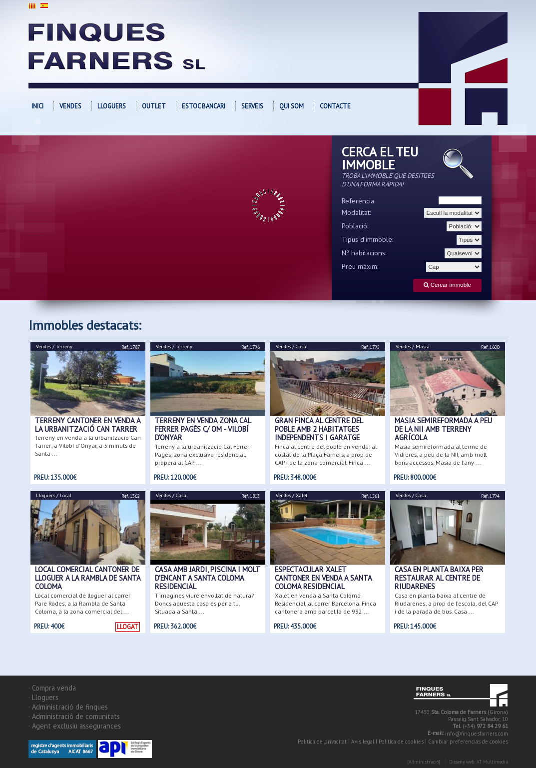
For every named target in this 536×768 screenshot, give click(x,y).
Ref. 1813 (250, 496)
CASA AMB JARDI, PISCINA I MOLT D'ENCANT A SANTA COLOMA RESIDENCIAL (207, 578)
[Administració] (423, 762)
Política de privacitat (322, 741)
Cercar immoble (447, 285)
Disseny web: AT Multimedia (478, 762)
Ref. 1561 (370, 496)
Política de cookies (401, 741)
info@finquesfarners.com (476, 734)
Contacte (335, 106)
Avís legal (362, 741)
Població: (355, 225)
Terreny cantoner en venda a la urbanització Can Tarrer (87, 425)
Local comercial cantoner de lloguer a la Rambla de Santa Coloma (87, 578)
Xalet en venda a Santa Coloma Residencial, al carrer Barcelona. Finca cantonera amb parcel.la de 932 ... (325, 603)
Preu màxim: (360, 266)
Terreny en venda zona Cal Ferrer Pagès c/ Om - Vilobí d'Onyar (203, 429)
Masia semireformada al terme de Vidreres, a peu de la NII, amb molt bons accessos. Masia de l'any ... (441, 454)
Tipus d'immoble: (368, 239)
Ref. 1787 (130, 347)
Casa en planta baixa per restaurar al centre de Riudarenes (439, 578)
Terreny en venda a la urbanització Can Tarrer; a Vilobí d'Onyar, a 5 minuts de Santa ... (88, 445)
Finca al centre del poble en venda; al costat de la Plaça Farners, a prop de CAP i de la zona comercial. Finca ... (326, 454)
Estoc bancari (203, 106)
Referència (358, 200)
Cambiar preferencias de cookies (468, 741)
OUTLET (154, 106)
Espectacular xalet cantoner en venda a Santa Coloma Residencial (323, 578)
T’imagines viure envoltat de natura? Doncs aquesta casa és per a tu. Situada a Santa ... (204, 603)
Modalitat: (356, 212)
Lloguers (111, 106)
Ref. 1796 (250, 347)
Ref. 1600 (490, 347)
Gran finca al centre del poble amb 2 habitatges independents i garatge (319, 429)
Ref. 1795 (370, 347)
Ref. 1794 (490, 496)
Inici (37, 106)
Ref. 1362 (130, 496)
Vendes (70, 106)
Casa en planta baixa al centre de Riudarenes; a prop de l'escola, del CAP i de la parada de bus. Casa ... (446, 603)
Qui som (291, 106)
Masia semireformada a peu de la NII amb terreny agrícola (443, 429)
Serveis (252, 106)
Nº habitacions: (364, 252)
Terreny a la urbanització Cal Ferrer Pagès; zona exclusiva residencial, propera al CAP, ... (202, 454)
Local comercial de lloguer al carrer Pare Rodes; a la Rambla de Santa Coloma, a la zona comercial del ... (82, 603)
